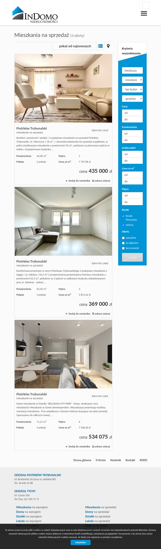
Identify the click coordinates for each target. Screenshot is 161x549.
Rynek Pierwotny (129, 217)
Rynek (125, 209)
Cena (125, 106)
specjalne (129, 237)
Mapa (108, 46)
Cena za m (128, 168)
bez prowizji (130, 248)
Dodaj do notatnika (79, 180)
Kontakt (130, 460)
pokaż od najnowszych (75, 46)
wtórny (128, 225)
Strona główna (82, 460)
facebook (145, 5)
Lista (100, 46)
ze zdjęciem (130, 243)
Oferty (125, 231)
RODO (143, 460)
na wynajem (32, 507)
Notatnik (115, 460)
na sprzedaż (100, 507)
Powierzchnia (129, 127)
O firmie (101, 460)
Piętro (125, 189)
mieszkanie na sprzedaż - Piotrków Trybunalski (63, 119)
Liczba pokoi (129, 147)
